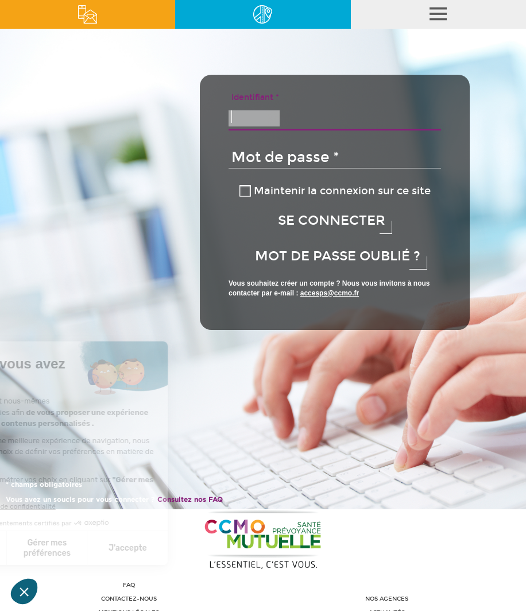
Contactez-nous (129, 598)
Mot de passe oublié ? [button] (337, 256)
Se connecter (329, 220)
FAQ (129, 585)
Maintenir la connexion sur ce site (342, 191)
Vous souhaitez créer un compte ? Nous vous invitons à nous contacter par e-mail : (329, 288)
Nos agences (386, 598)
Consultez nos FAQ (190, 499)
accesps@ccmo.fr (329, 293)
